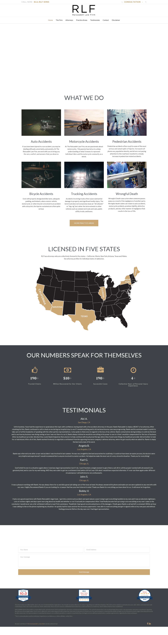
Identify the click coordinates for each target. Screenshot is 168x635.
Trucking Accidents (84, 194)
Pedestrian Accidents (126, 141)
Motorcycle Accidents (84, 141)
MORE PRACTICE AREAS (84, 223)
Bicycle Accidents (41, 194)
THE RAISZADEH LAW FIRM (36, 624)
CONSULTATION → (132, 2)
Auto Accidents (41, 141)
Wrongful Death (127, 194)
